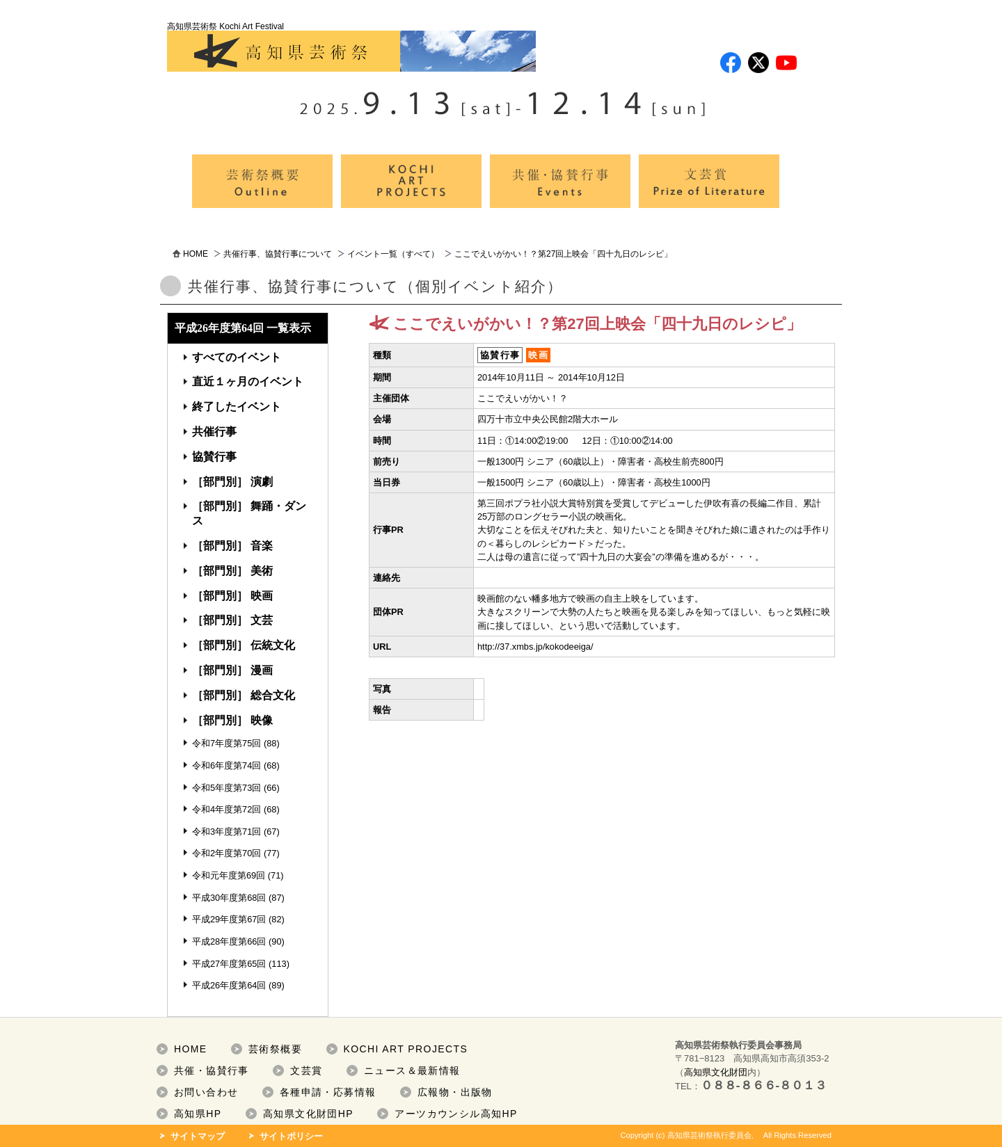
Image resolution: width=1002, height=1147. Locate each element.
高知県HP (197, 1113)
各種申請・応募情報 (328, 1092)
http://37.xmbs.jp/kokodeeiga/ (535, 646)
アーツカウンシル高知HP (456, 1113)
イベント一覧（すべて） (393, 254)
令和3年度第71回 (226, 831)
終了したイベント (236, 406)
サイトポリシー (291, 1136)
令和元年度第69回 (228, 875)
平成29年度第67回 (229, 919)
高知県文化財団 (715, 1072)
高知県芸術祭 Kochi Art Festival (351, 47)
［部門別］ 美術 (232, 571)
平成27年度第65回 (229, 963)
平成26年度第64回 (229, 985)
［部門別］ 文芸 (232, 620)
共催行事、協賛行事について (277, 254)
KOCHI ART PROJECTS (406, 1048)
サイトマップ (197, 1136)
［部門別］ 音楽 (232, 546)
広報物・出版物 (455, 1092)
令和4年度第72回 (226, 809)
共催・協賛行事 (211, 1070)
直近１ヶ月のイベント (247, 381)
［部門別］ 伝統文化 (243, 645)
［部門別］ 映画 (232, 596)
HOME (195, 254)
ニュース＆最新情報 (412, 1070)
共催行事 (214, 432)
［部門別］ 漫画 (232, 670)
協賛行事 (214, 457)
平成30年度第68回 (229, 897)
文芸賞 (306, 1070)
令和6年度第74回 (226, 765)
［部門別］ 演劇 (232, 482)
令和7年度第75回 (226, 743)
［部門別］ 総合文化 (243, 695)
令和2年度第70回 (226, 853)
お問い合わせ (206, 1092)
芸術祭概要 (275, 1048)
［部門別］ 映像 (232, 720)
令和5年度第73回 (226, 788)
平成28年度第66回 (229, 941)
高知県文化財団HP (308, 1113)
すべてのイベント (236, 357)
